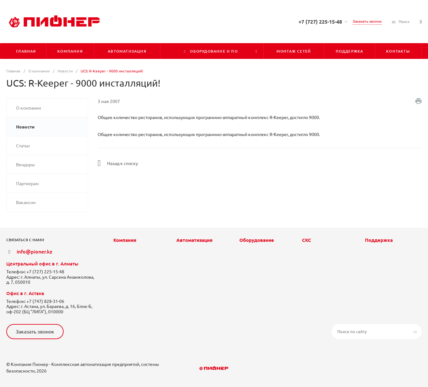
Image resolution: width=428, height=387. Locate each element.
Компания (124, 240)
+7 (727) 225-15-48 (320, 22)
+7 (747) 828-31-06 (45, 301)
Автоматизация (194, 240)
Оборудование (256, 240)
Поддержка (379, 240)
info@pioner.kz (34, 251)
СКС (306, 240)
